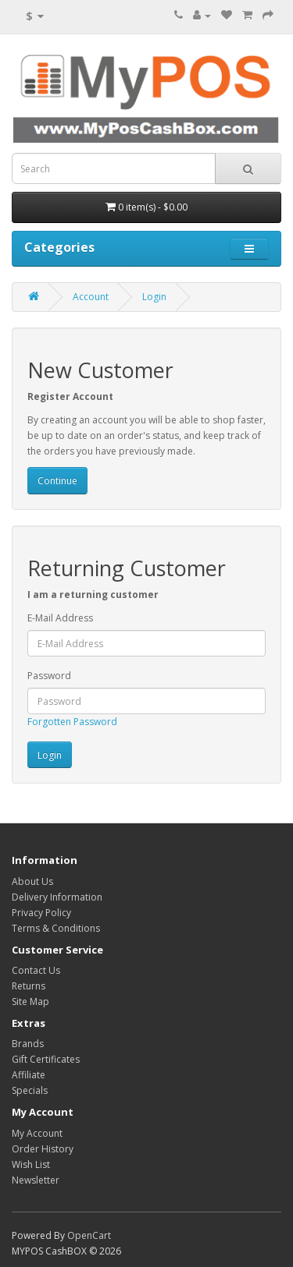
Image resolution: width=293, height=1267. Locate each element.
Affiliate (28, 1074)
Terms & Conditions (56, 928)
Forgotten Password (72, 721)
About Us (32, 881)
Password (49, 675)
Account (91, 296)
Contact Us (36, 970)
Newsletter (35, 1180)
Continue (57, 480)
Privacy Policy (41, 912)
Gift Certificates (46, 1059)
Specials (30, 1090)
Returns (28, 986)
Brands (28, 1043)
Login (154, 296)
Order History (42, 1149)
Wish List (31, 1164)
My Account (37, 1133)
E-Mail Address (60, 618)
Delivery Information (57, 897)
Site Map (30, 1001)
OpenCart (89, 1235)
